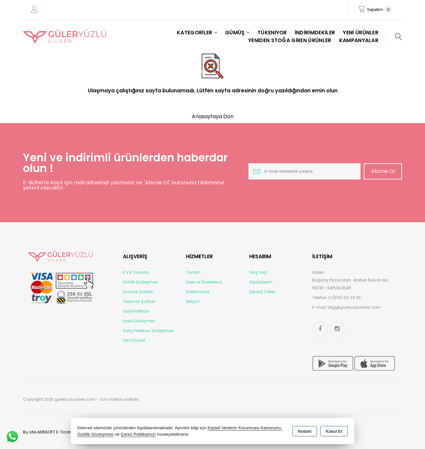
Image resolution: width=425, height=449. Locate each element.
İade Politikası (136, 311)
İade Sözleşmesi (139, 321)
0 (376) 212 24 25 (344, 297)
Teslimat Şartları (139, 301)
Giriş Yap (258, 272)
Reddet (304, 431)
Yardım (193, 272)
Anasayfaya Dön (213, 116)
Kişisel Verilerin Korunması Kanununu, (245, 427)
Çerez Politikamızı (138, 434)
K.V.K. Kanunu (136, 272)
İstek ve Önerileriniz (204, 282)
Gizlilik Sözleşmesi (140, 282)
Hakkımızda (197, 291)
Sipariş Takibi (262, 291)
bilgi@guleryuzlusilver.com (354, 307)
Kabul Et (334, 431)
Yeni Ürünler (134, 340)
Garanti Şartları (138, 291)
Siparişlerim (260, 282)
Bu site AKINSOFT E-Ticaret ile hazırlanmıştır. (65, 432)
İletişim (193, 301)
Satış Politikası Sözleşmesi (148, 330)
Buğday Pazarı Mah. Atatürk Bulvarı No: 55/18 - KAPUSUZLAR (350, 284)
